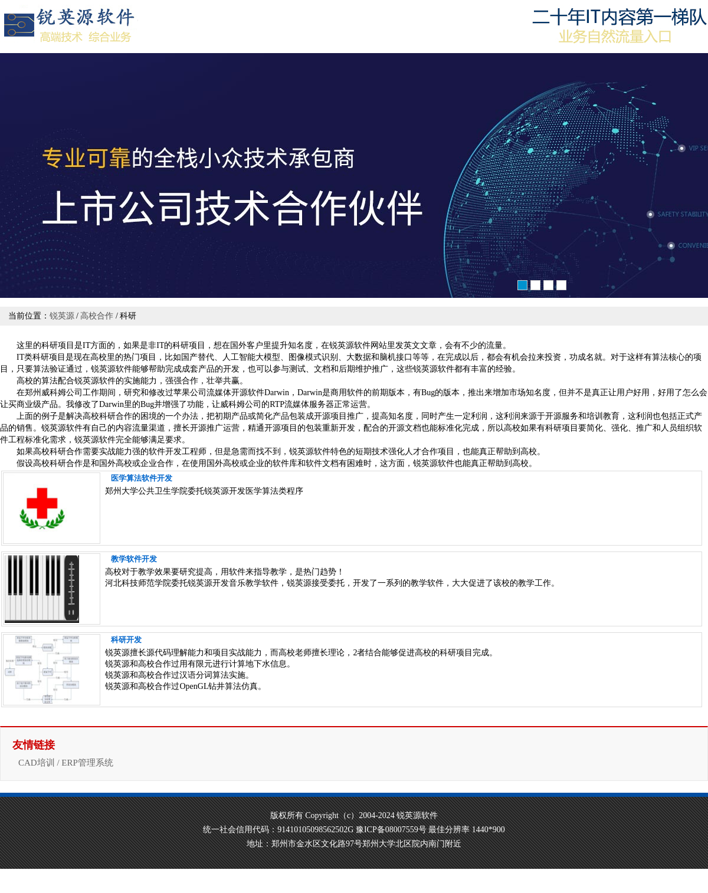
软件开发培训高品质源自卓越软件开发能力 (354, 177)
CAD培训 (36, 762)
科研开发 (126, 639)
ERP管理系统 (87, 762)
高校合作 (96, 315)
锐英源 (62, 315)
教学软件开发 (134, 558)
